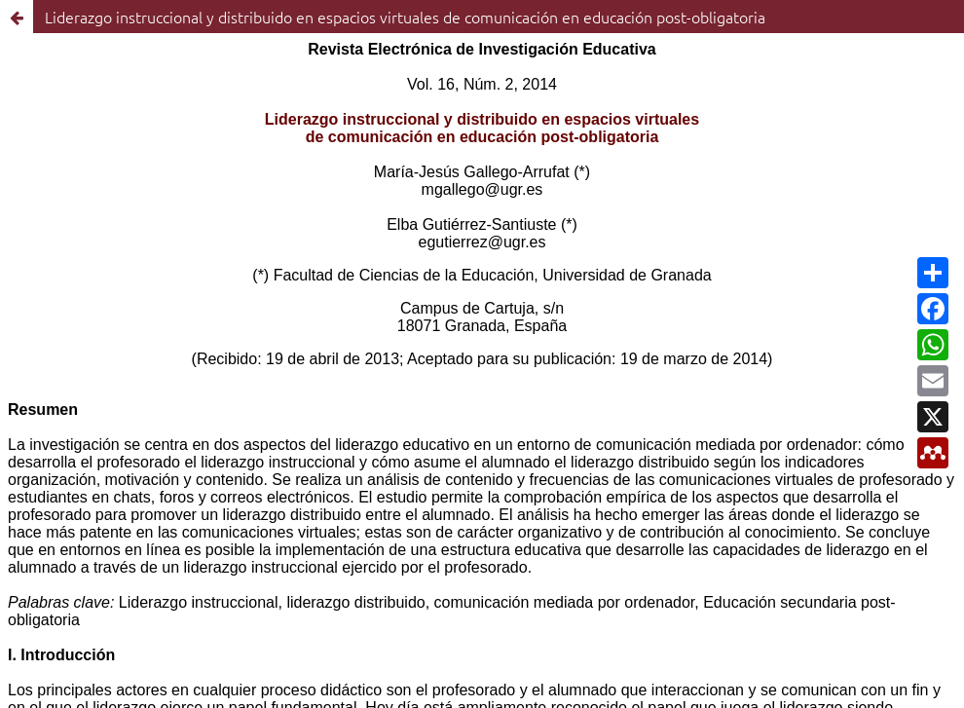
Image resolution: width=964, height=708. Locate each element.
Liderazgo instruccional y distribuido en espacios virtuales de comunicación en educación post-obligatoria (405, 16)
